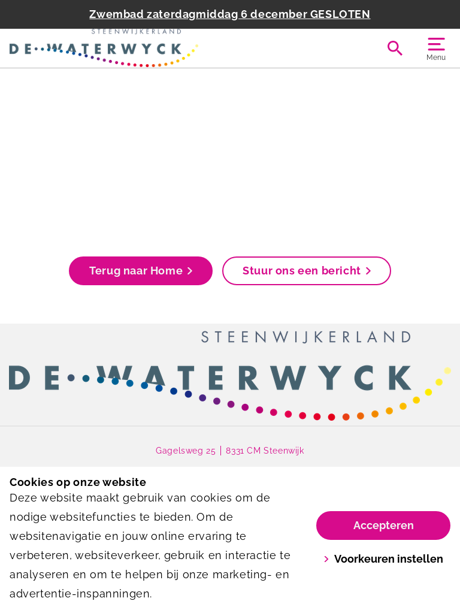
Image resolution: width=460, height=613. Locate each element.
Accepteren (383, 525)
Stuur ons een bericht (307, 270)
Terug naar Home (140, 270)
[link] (230, 376)
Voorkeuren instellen (383, 558)
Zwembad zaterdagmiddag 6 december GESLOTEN (229, 14)
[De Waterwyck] (120, 48)
